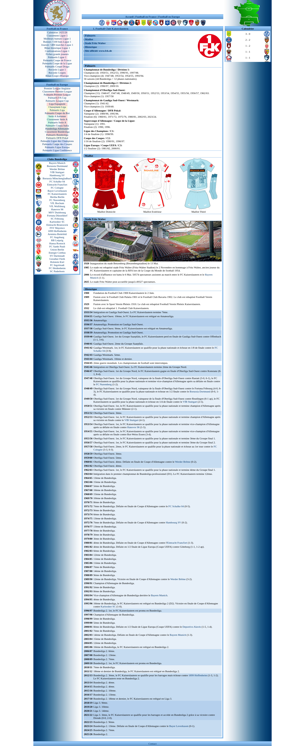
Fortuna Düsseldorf (57, 215)
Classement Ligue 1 (57, 35)
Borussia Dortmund (57, 166)
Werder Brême (57, 169)
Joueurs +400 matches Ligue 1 (57, 44)
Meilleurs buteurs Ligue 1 (57, 38)
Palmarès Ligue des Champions (57, 141)
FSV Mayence (57, 227)
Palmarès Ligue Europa (57, 147)
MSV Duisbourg (57, 212)
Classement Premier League (57, 91)
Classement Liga (57, 106)
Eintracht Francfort (57, 184)
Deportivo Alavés (192, 626)
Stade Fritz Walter (95, 43)
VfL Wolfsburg (57, 206)
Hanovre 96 (57, 209)
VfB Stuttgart (57, 172)
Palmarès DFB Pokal (57, 137)
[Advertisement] (152, 7)
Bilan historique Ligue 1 (57, 47)
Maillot (89, 39)
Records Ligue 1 (57, 69)
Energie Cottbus (57, 252)
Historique (91, 46)
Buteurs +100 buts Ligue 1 (57, 41)
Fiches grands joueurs (57, 54)
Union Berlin (57, 249)
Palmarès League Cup (57, 100)
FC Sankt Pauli (57, 246)
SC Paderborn (57, 271)
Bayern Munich (57, 162)
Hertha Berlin (57, 196)
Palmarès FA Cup (57, 97)
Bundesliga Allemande (57, 128)
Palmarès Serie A (57, 122)
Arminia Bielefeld (57, 234)
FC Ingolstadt (57, 265)
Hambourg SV (57, 175)
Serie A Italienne (57, 116)
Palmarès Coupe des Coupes (57, 144)
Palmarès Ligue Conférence (57, 150)
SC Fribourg (57, 218)
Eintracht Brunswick (57, 224)
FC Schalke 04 (57, 181)
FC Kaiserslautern (57, 193)
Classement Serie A (57, 119)
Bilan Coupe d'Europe (57, 75)
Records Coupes (57, 72)
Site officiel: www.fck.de (98, 50)
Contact (152, 743)
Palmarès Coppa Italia (57, 125)
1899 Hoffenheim (57, 231)
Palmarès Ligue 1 (57, 57)
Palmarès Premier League (57, 94)
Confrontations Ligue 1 (57, 51)
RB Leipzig (57, 240)
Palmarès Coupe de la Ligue (57, 63)
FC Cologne (57, 187)
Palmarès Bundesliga (57, 134)
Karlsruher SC (57, 221)
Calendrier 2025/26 (57, 32)
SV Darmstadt (57, 255)
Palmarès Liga (57, 110)
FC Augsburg (57, 237)
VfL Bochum (57, 203)
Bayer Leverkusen (57, 190)
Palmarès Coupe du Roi (57, 113)
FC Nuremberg (57, 200)
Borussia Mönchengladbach (57, 178)
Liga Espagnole (57, 103)
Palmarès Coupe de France (57, 60)
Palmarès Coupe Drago (57, 66)
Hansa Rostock (57, 243)
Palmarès (90, 35)
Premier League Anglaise (57, 88)
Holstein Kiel (57, 261)
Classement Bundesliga (57, 131)
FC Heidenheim (57, 268)
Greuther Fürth (57, 258)
